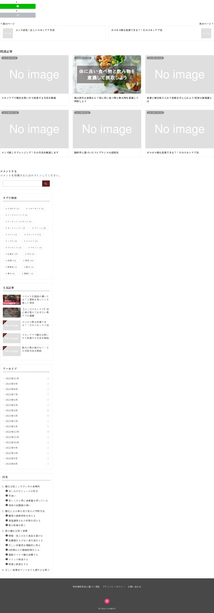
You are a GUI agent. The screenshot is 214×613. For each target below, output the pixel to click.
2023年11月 (28, 378)
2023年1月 (28, 426)
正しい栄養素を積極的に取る (25, 545)
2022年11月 (28, 437)
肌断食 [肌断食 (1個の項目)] (12, 267)
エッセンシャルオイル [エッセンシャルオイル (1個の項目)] (19, 221)
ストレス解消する (18, 559)
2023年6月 (28, 399)
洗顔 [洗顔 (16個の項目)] (12, 260)
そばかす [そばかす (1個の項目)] (13, 208)
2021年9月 (28, 458)
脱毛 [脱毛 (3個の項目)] (30, 267)
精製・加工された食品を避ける (26, 535)
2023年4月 (28, 410)
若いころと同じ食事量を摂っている (28, 500)
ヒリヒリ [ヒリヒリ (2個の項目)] (32, 241)
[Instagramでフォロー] (107, 601)
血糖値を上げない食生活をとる (26, 540)
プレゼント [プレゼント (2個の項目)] (14, 247)
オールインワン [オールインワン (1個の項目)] (16, 228)
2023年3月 (28, 415)
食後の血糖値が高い (20, 505)
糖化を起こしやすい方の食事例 (22, 486)
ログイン (36, 175)
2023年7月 (28, 394)
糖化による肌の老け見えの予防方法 (25, 511)
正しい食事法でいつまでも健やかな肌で (27, 570)
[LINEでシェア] (18, 6)
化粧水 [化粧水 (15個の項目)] (13, 254)
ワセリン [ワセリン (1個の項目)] (36, 247)
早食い (12, 495)
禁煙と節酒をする (18, 564)
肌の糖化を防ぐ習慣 (16, 531)
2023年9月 (28, 383)
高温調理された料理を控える (25, 520)
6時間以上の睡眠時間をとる (24, 550)
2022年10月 (28, 442)
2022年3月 (28, 453)
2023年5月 (28, 405)
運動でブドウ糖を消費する (23, 554)
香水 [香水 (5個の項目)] (11, 273)
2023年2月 (28, 421)
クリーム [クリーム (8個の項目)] (40, 228)
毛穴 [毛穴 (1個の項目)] (30, 254)
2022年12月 (28, 431)
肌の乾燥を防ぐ (17, 525)
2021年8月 (28, 463)
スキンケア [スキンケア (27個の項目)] (33, 234)
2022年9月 (28, 447)
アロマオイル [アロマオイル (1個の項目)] (36, 208)
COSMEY (111, 608)
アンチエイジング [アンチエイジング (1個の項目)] (17, 215)
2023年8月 (28, 389)
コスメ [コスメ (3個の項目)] (12, 234)
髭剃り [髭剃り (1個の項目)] (28, 273)
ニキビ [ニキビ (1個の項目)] (12, 241)
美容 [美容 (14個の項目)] (29, 260)
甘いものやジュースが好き (23, 491)
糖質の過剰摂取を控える (22, 515)
